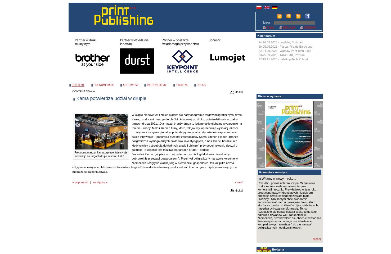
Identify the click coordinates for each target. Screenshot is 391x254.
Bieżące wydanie (269, 96)
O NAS (270, 27)
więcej (317, 239)
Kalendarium (266, 35)
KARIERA (181, 85)
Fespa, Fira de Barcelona (296, 46)
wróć (240, 182)
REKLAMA (289, 27)
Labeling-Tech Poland (294, 59)
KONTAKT (310, 27)
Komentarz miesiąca (273, 172)
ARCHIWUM (130, 85)
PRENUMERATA (104, 85)
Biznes (91, 91)
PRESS (201, 85)
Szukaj (266, 22)
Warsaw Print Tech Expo (295, 50)
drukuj (236, 92)
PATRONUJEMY (157, 85)
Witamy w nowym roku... (279, 178)
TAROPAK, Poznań (292, 55)
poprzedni (81, 182)
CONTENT (79, 91)
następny (99, 182)
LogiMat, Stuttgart (291, 42)
